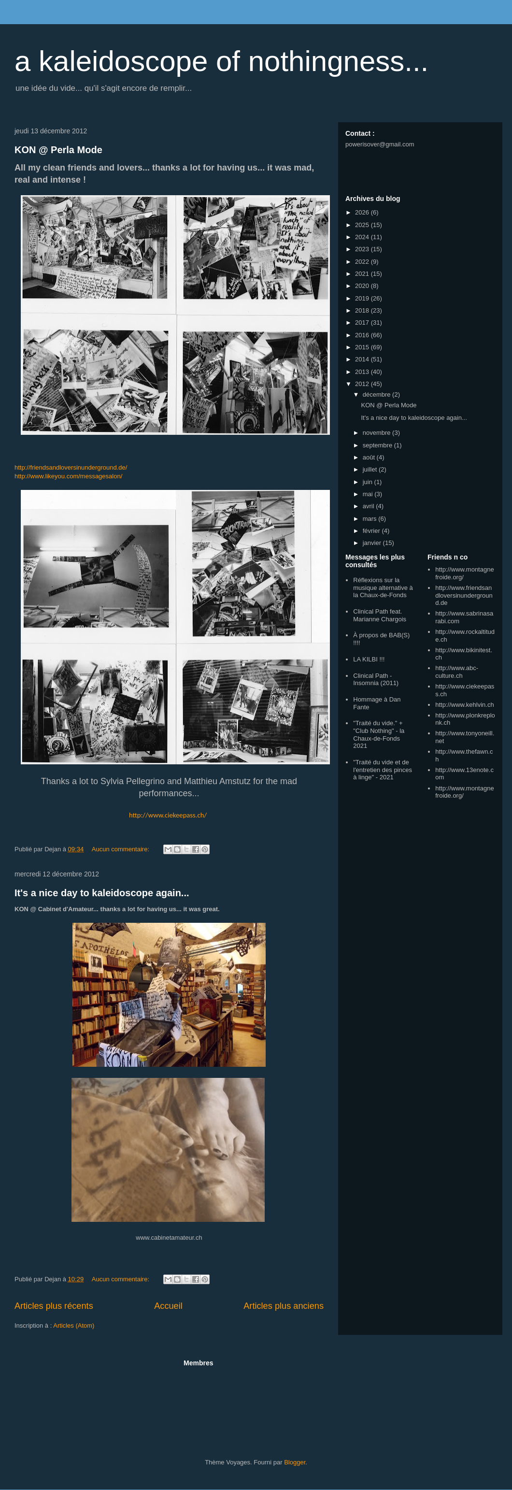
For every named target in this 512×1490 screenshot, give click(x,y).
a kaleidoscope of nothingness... (221, 61)
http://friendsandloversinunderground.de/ (70, 467)
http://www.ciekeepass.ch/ (168, 815)
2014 (363, 359)
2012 (363, 383)
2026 (363, 212)
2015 (363, 347)
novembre (377, 432)
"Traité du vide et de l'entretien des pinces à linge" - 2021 (382, 770)
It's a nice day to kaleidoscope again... (101, 893)
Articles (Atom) (73, 1325)
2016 (363, 335)
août (370, 457)
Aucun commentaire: (121, 849)
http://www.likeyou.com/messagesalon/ (68, 476)
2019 (363, 298)
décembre (377, 394)
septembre (378, 445)
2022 (363, 261)
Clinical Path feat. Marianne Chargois (379, 615)
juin (368, 482)
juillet (371, 469)
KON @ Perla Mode (58, 149)
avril (369, 506)
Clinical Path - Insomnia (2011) (375, 679)
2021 (363, 273)
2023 (363, 249)
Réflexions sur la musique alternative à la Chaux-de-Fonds (383, 587)
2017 (363, 322)
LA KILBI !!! (368, 659)
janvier (373, 542)
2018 (363, 310)
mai (369, 494)
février (372, 530)
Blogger (294, 1462)
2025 (363, 225)
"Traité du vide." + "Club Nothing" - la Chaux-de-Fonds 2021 (378, 734)
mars (371, 518)
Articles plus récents (53, 1306)
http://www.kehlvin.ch (464, 704)
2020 (363, 285)
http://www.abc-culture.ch (456, 671)
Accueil (168, 1306)
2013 (363, 371)
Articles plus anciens (283, 1306)
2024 (363, 237)
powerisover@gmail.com (379, 144)
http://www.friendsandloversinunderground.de (464, 595)
